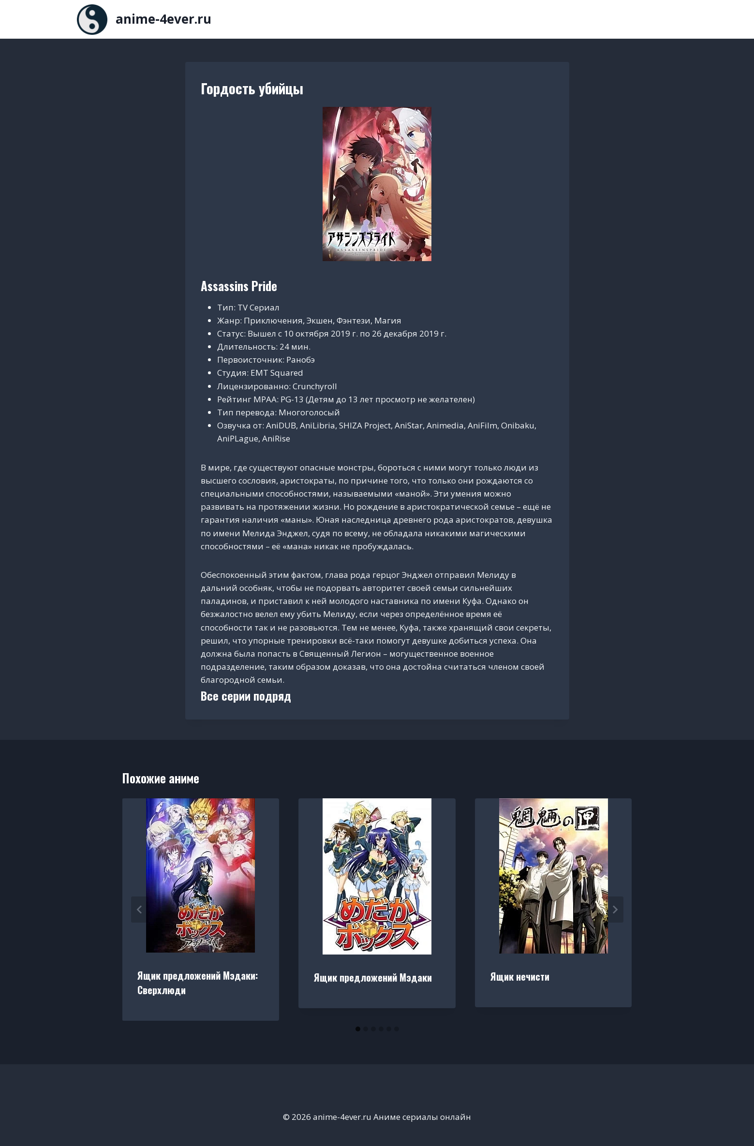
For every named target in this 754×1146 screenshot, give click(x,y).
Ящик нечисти (519, 976)
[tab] (357, 1029)
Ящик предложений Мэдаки (373, 977)
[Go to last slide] (139, 909)
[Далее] (614, 909)
